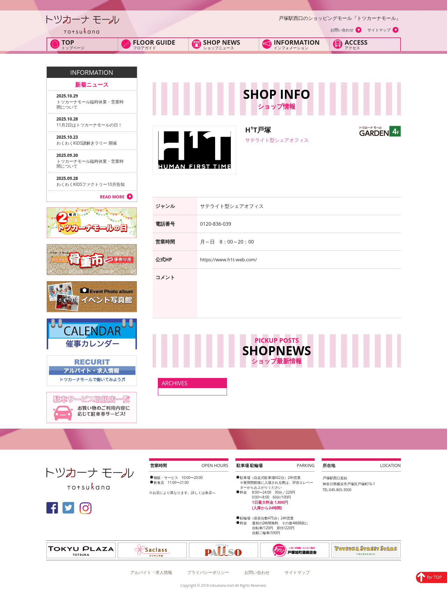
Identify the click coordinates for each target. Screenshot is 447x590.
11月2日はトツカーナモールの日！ (90, 125)
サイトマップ (378, 29)
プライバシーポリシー (208, 570)
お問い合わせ (341, 29)
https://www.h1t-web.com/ (230, 259)
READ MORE (112, 197)
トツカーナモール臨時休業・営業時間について (90, 104)
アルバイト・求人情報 (151, 570)
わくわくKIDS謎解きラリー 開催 (87, 143)
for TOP (414, 533)
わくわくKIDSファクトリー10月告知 (91, 184)
